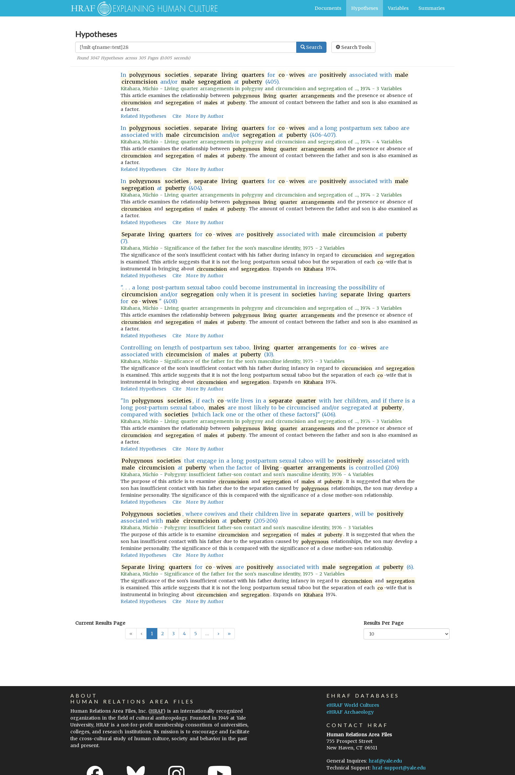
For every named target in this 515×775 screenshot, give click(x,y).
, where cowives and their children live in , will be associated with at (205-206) (262, 517)
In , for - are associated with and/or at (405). (265, 78)
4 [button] (184, 634)
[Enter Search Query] (186, 47)
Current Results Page (100, 623)
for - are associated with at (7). (264, 237)
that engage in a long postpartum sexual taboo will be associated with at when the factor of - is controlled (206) (265, 464)
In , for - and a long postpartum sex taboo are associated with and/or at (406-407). (265, 131)
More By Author (205, 116)
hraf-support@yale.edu (399, 768)
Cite (176, 116)
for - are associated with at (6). (267, 567)
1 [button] (152, 634)
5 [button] (195, 634)
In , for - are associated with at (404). (265, 185)
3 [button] (173, 634)
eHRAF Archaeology (350, 712)
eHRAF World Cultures (352, 705)
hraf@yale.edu (385, 761)
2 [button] (162, 634)
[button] (218, 633)
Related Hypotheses (143, 116)
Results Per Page (383, 623)
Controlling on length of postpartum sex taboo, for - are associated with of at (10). (254, 351)
